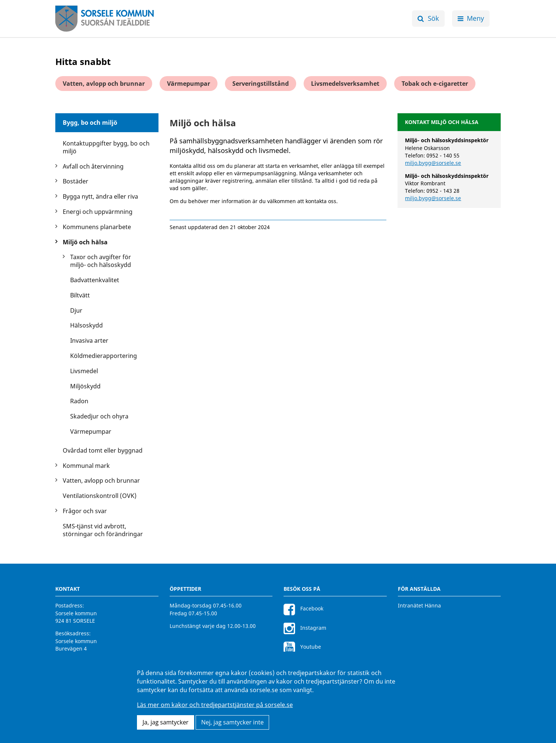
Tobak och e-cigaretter (435, 83)
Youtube (302, 646)
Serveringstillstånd (260, 83)
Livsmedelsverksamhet (345, 83)
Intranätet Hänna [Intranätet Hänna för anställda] (419, 605)
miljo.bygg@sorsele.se (433, 162)
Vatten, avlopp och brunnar (104, 83)
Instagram (305, 627)
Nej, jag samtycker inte (232, 722)
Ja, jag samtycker (166, 722)
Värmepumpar (188, 83)
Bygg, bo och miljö (90, 122)
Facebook (303, 608)
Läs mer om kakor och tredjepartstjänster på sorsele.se (215, 705)
